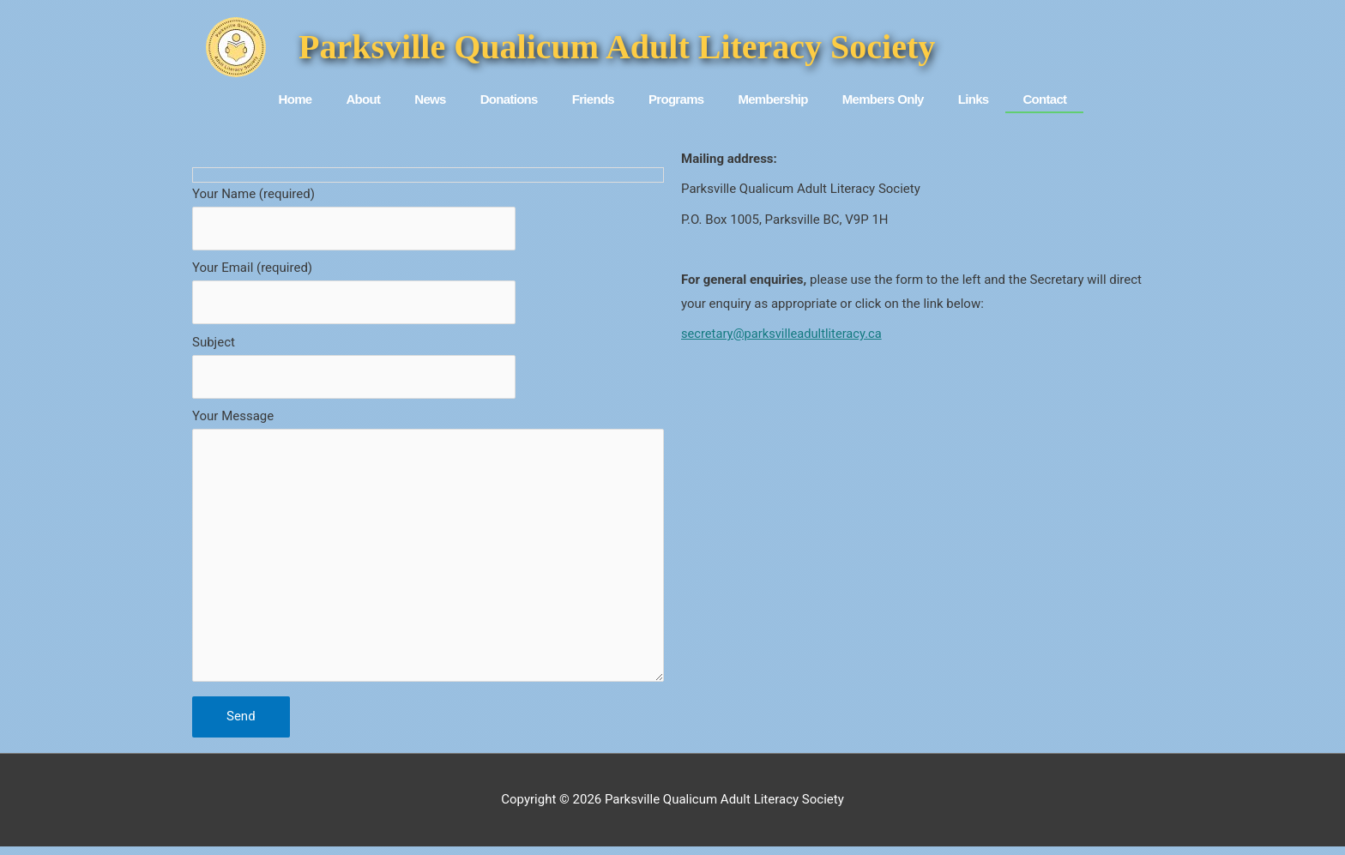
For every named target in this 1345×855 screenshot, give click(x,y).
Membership (772, 99)
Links (973, 99)
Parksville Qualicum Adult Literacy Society (617, 46)
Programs (675, 99)
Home (295, 99)
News (429, 99)
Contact (1044, 99)
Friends (593, 99)
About (363, 99)
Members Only (883, 99)
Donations (509, 99)
